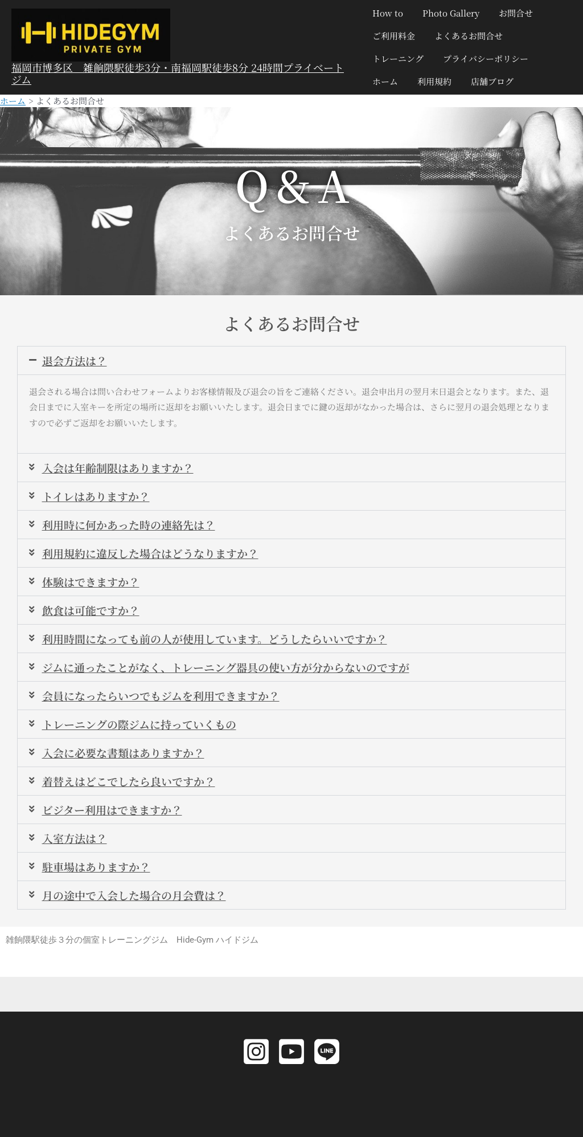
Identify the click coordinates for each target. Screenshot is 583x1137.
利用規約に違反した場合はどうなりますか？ (156, 555)
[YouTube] (291, 1051)
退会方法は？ (76, 360)
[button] (291, 360)
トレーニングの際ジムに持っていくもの (144, 729)
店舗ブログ (487, 81)
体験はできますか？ (93, 584)
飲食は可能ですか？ (93, 613)
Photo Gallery (448, 13)
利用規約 (432, 81)
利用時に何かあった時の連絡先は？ (133, 525)
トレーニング (398, 58)
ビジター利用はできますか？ (116, 816)
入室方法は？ (76, 845)
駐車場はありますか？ (99, 874)
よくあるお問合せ (466, 36)
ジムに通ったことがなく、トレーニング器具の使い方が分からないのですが (235, 671)
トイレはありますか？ (98, 496)
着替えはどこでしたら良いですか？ (133, 787)
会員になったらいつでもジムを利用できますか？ (167, 700)
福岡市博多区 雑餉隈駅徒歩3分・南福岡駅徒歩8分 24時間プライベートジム (177, 73)
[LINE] (327, 1051)
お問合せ (511, 13)
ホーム (385, 81)
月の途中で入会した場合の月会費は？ (139, 903)
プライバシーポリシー (483, 58)
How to (387, 13)
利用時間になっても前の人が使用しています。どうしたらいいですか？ (223, 642)
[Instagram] (256, 1051)
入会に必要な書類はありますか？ (127, 758)
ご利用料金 (393, 36)
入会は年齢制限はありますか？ (122, 467)
